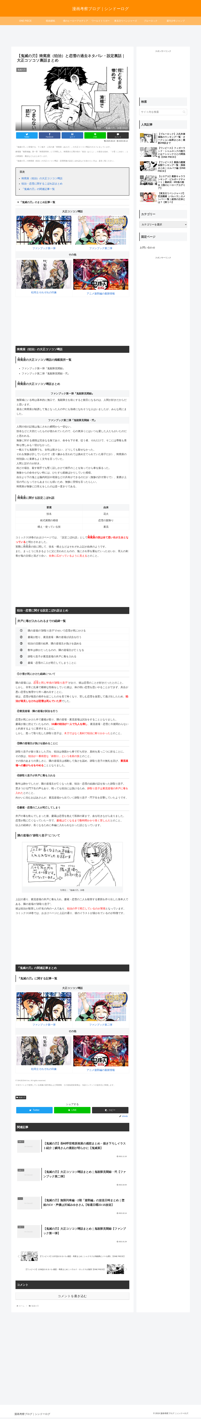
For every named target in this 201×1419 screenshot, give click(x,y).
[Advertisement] (100, 34)
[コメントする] (118, 135)
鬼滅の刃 (20, 1097)
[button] (110, 1110)
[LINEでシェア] (95, 135)
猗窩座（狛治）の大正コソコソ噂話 (41, 178)
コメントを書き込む (72, 1297)
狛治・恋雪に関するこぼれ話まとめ (41, 183)
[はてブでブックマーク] (72, 135)
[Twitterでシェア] (27, 135)
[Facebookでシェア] (49, 135)
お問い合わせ (147, 247)
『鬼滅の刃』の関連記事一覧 (38, 189)
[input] (163, 112)
